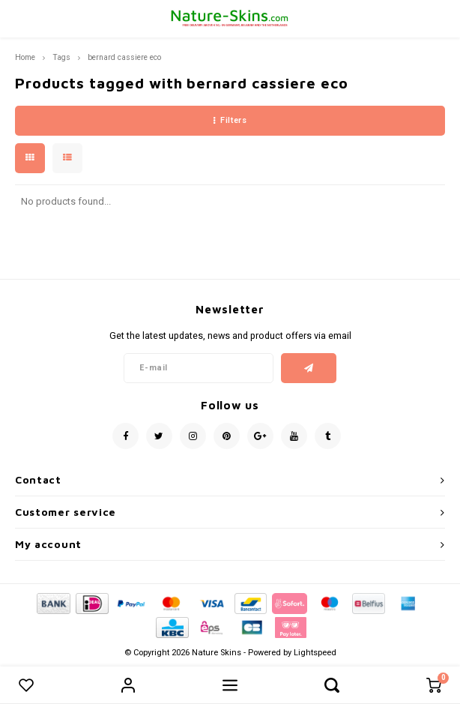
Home (25, 57)
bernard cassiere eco (124, 57)
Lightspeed (315, 652)
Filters (230, 120)
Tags (61, 57)
